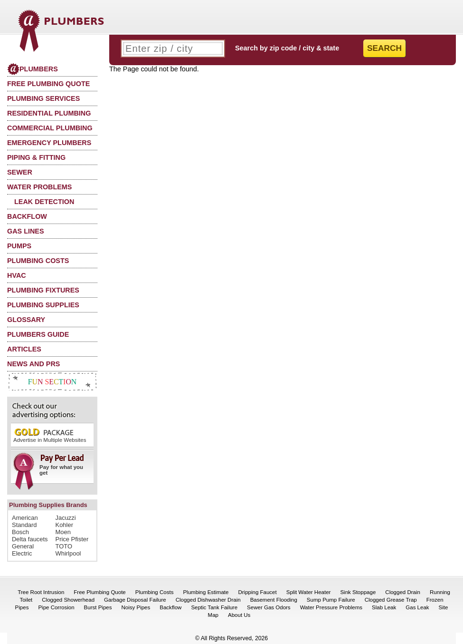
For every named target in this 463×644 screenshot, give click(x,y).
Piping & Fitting (36, 157)
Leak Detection (44, 201)
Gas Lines (25, 231)
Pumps (19, 246)
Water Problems (39, 187)
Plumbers (32, 69)
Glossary (26, 319)
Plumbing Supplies (43, 305)
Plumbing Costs (38, 260)
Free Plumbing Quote (48, 84)
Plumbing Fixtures (43, 290)
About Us (239, 615)
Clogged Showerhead (68, 600)
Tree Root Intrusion (41, 592)
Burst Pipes (98, 607)
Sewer (19, 172)
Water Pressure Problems (331, 607)
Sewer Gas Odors (269, 607)
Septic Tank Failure (214, 607)
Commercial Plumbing (50, 128)
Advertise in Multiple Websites (49, 435)
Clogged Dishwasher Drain (208, 600)
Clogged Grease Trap (391, 600)
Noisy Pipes (135, 607)
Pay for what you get (49, 468)
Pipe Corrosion (56, 607)
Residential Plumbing (49, 113)
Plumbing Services (43, 98)
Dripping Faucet (257, 592)
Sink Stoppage (358, 592)
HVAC (16, 275)
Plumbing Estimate (205, 592)
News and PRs (33, 364)
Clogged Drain (402, 592)
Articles (24, 349)
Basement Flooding (273, 600)
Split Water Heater (308, 592)
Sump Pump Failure (331, 600)
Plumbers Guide (38, 334)
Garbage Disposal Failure (135, 600)
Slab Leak (384, 607)
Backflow (27, 216)
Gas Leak (417, 607)
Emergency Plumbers (49, 142)
